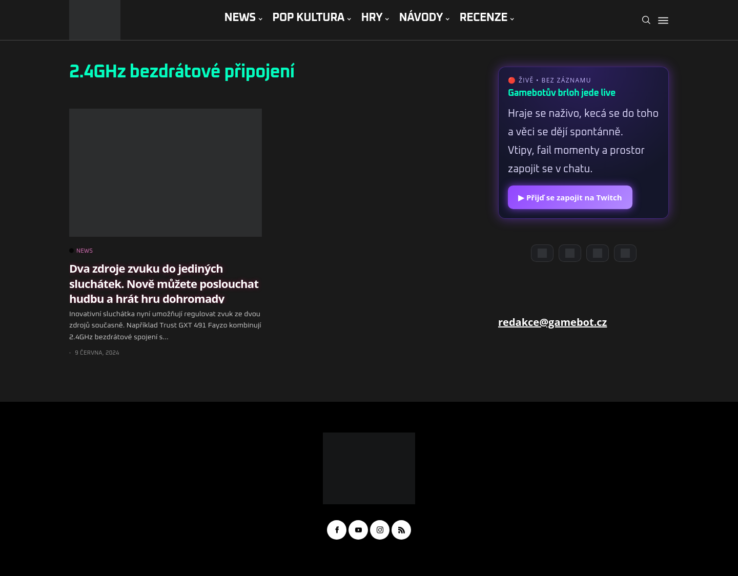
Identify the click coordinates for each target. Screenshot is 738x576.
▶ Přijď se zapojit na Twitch (570, 197)
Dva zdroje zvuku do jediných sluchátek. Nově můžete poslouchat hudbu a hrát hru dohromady (163, 283)
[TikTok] (625, 253)
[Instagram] (597, 253)
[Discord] (542, 253)
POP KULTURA (308, 18)
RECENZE (483, 18)
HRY (371, 18)
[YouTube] (570, 253)
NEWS (239, 18)
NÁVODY (421, 18)
